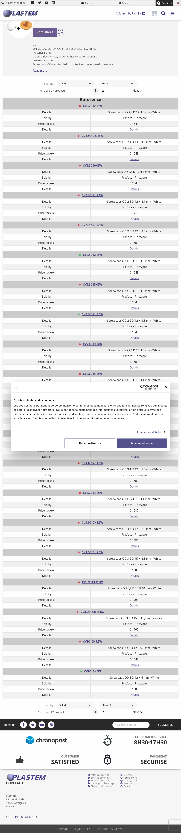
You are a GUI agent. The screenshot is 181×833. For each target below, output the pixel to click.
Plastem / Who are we (100, 786)
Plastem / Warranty (99, 780)
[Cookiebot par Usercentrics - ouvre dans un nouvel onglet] (142, 387)
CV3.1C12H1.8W (92, 463)
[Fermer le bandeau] (166, 387)
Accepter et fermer (142, 443)
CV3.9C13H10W (92, 582)
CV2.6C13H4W (92, 344)
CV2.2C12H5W (92, 106)
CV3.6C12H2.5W (92, 522)
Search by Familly (130, 13)
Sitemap (62, 829)
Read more (46, 70)
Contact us (127, 786)
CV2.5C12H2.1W (92, 195)
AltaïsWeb (117, 829)
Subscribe (168, 725)
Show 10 (118, 84)
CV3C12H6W (92, 671)
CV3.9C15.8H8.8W (92, 612)
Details (134, 129)
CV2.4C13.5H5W (92, 136)
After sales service (98, 775)
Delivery (126, 775)
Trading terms (129, 780)
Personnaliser (90, 443)
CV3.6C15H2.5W (92, 552)
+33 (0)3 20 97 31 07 (13, 3)
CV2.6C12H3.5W (92, 314)
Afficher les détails (148, 431)
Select (75, 84)
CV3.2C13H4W (92, 493)
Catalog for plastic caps (101, 783)
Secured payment (98, 777)
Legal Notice (81, 829)
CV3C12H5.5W (92, 641)
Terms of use (128, 777)
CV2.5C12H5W (92, 255)
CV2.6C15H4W (92, 374)
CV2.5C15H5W (92, 284)
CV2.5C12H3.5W (92, 225)
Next (138, 91)
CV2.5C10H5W (92, 165)
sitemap (126, 783)
